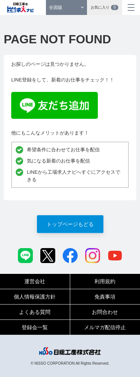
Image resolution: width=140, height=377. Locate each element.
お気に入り (104, 7)
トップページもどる (70, 224)
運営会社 (34, 281)
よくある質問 (34, 312)
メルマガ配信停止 (105, 327)
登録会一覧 (35, 327)
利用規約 (104, 281)
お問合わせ (105, 312)
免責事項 (104, 297)
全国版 (55, 7)
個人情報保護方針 (35, 297)
